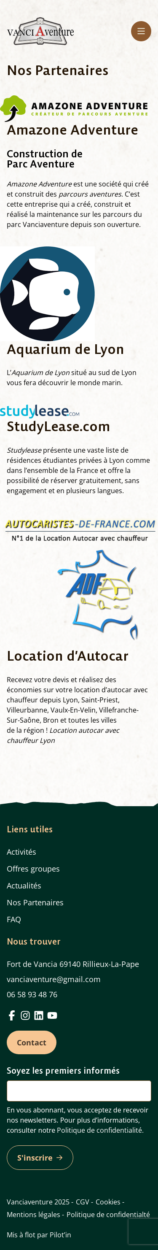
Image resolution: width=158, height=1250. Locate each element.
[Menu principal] (141, 31)
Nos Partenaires (35, 902)
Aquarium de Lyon (40, 372)
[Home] (40, 31)
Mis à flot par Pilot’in (39, 1234)
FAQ (14, 919)
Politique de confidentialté (108, 1214)
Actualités (24, 885)
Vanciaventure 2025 (38, 1202)
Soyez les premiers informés (63, 1070)
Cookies (108, 1202)
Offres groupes (33, 869)
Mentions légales (33, 1214)
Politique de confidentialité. (100, 1130)
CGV (82, 1202)
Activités (21, 852)
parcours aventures (90, 194)
